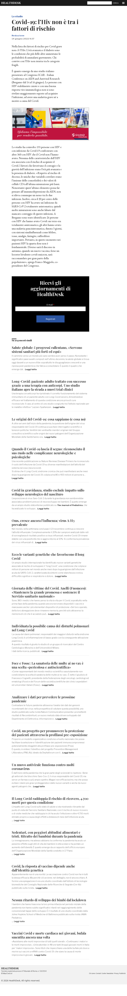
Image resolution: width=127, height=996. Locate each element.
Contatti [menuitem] (99, 983)
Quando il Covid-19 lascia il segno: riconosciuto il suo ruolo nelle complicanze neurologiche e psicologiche (49, 457)
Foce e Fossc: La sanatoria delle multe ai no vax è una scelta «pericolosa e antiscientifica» (50, 669)
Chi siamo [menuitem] (92, 983)
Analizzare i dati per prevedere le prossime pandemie (45, 702)
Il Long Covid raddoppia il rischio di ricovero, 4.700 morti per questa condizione (47, 808)
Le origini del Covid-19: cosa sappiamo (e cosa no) (48, 421)
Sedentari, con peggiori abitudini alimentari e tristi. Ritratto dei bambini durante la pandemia (49, 842)
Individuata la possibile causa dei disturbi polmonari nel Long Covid (44, 631)
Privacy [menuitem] (117, 983)
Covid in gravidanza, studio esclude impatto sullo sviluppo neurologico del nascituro (46, 496)
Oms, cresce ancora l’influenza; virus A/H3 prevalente (45, 526)
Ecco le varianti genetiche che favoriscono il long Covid (50, 560)
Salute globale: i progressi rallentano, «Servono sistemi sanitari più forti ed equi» (49, 349)
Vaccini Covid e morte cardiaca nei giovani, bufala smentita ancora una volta (45, 946)
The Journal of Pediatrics (70, 509)
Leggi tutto (31, 369)
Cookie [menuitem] (104, 983)
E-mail (50, 304)
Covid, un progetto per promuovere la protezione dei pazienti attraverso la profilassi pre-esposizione (48, 738)
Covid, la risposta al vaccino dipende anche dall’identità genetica (45, 875)
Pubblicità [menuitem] (92, 985)
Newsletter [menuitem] (111, 983)
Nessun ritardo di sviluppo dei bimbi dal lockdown (43, 909)
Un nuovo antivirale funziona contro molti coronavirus (45, 774)
